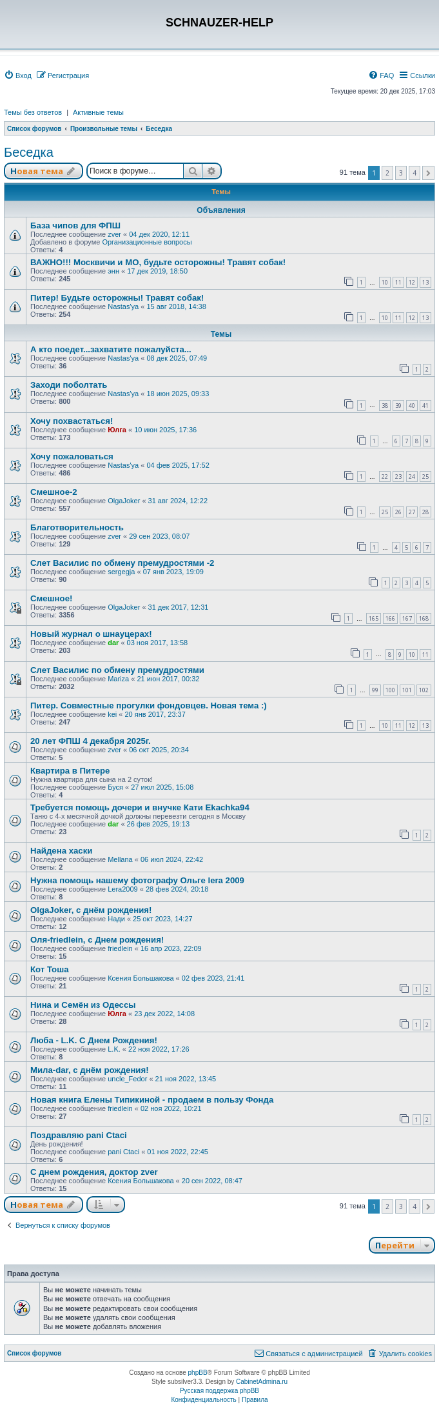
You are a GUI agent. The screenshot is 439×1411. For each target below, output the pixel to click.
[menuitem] (18, 75)
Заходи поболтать (68, 385)
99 (375, 690)
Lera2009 (123, 889)
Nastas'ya (123, 306)
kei (112, 714)
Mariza (118, 679)
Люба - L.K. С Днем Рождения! (93, 1040)
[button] (428, 173)
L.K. (114, 1049)
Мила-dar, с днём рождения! (89, 1070)
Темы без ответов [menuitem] (33, 112)
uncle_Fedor (127, 1079)
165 (373, 618)
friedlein (120, 948)
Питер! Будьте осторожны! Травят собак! (117, 298)
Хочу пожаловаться (71, 456)
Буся (115, 787)
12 (412, 282)
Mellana (120, 859)
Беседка (29, 152)
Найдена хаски (61, 851)
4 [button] (414, 172)
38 (385, 405)
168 (424, 618)
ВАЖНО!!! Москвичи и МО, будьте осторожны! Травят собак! (158, 262)
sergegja (121, 571)
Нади (116, 919)
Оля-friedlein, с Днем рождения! (97, 940)
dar (113, 642)
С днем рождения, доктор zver (94, 1172)
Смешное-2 (53, 492)
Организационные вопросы (146, 242)
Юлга (117, 430)
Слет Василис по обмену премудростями (117, 670)
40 (412, 405)
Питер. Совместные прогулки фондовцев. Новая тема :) (148, 705)
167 (407, 618)
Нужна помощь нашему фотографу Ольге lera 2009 (137, 880)
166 (390, 618)
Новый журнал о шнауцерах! (91, 634)
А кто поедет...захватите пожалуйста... (110, 349)
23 (398, 476)
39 (398, 405)
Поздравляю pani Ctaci (78, 1135)
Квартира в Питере (70, 771)
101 (407, 690)
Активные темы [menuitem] (98, 112)
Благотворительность (77, 527)
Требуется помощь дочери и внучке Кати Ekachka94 (139, 807)
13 (425, 282)
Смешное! (51, 598)
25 (425, 476)
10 (385, 282)
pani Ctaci (123, 1152)
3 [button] (401, 172)
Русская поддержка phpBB (219, 1390)
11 (398, 282)
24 (412, 476)
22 (385, 476)
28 (425, 512)
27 (412, 512)
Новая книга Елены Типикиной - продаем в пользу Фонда (151, 1100)
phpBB (198, 1372)
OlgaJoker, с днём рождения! (90, 910)
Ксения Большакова (140, 978)
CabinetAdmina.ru (262, 1381)
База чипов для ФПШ (75, 225)
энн (113, 271)
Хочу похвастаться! (71, 421)
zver (114, 234)
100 (390, 690)
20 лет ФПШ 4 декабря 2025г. (90, 741)
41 (425, 405)
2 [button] (387, 172)
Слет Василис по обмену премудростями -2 (122, 563)
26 (398, 512)
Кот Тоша (49, 969)
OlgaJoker (124, 501)
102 (424, 690)
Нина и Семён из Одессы (83, 1005)
